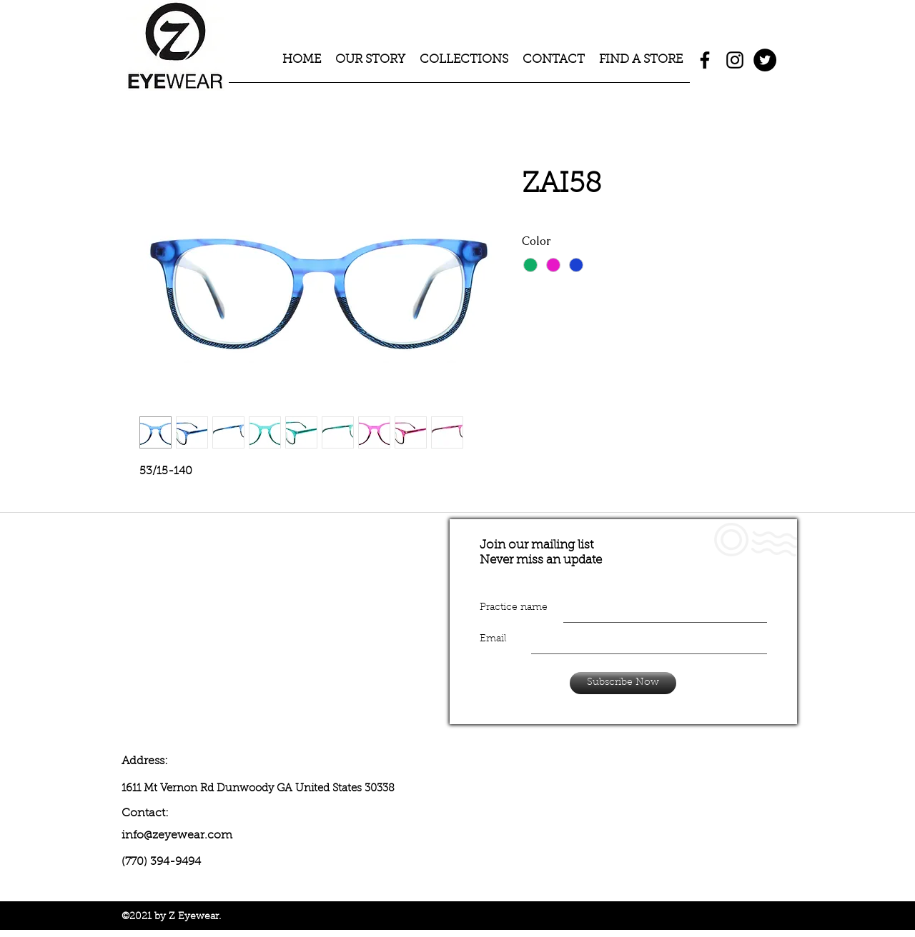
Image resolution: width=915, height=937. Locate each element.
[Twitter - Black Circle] (764, 60)
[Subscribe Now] (623, 683)
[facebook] (704, 60)
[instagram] (734, 60)
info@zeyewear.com (177, 835)
